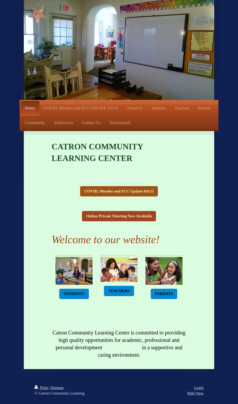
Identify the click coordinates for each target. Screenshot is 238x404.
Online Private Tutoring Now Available (119, 216)
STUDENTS (73, 294)
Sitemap (57, 387)
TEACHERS (119, 291)
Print (41, 387)
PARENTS (164, 294)
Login (199, 387)
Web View (195, 393)
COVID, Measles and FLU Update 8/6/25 (119, 191)
